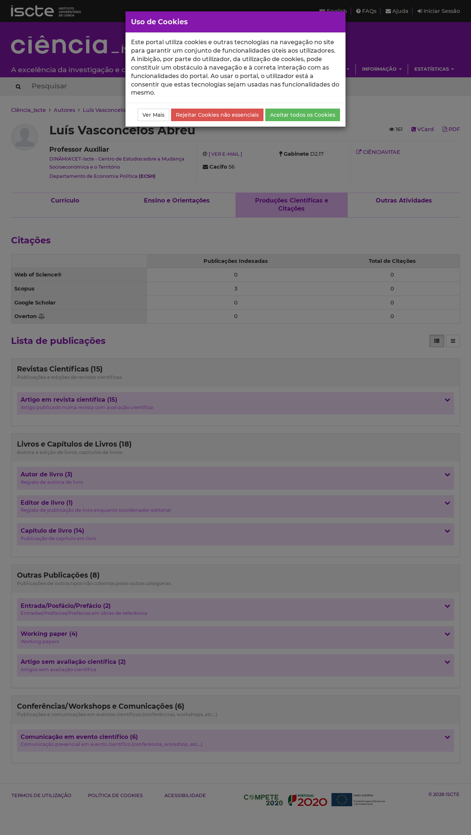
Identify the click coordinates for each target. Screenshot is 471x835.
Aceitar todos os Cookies (302, 115)
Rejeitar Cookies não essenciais (217, 115)
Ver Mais (153, 115)
